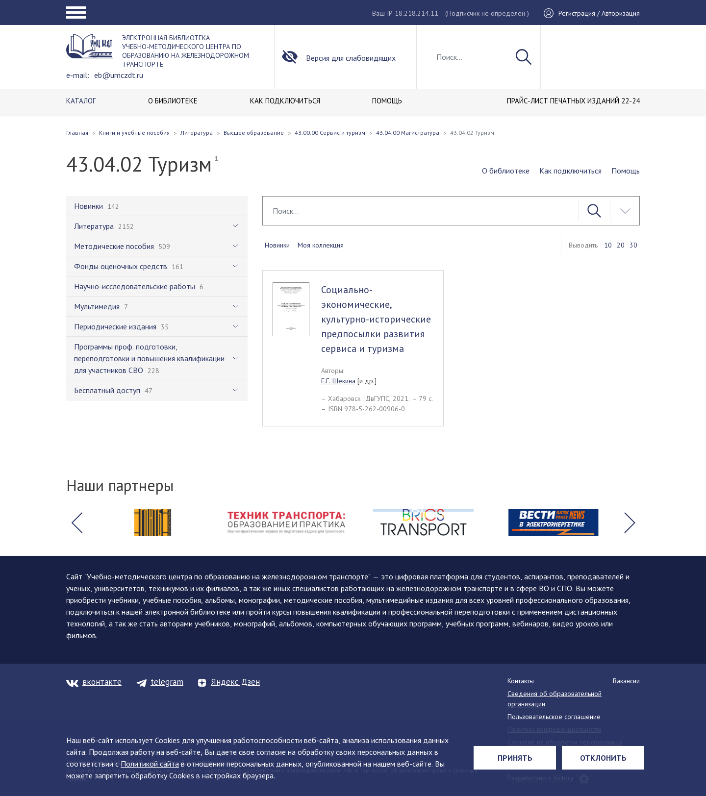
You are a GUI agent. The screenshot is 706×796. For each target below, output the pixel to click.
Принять (515, 758)
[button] (76, 522)
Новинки (277, 245)
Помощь (625, 170)
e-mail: (77, 75)
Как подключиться (570, 170)
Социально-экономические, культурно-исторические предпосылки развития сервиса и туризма (376, 319)
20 (621, 245)
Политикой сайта (150, 764)
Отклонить (603, 758)
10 (608, 245)
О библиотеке (506, 170)
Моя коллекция (321, 245)
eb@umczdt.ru (118, 75)
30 (633, 245)
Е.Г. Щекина (338, 380)
